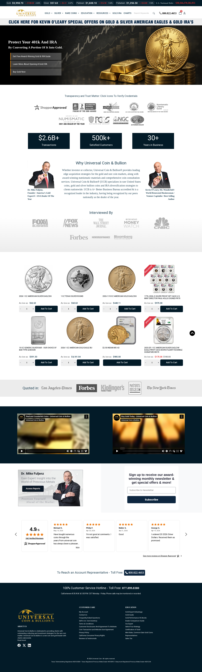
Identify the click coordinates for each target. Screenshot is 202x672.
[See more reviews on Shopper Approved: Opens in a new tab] (159, 556)
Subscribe (151, 499)
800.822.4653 (167, 13)
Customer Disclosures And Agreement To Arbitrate (98, 627)
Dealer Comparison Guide (134, 621)
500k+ (101, 138)
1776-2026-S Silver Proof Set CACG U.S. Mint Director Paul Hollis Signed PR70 (162, 297)
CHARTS (127, 13)
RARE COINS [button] (71, 13)
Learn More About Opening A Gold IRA (30, 64)
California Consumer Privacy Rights (92, 635)
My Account (83, 612)
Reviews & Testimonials (88, 638)
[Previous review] (16, 534)
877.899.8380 (130, 588)
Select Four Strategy (132, 627)
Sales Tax (128, 638)
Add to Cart (46, 309)
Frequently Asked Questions (89, 618)
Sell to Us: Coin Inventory (88, 621)
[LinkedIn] (29, 645)
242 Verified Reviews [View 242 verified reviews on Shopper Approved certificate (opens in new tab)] (35, 538)
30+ (153, 138)
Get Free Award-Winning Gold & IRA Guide (31, 56)
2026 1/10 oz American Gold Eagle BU (120, 296)
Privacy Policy (84, 632)
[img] (35, 534)
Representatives (131, 635)
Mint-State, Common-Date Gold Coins (139, 632)
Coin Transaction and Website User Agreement (96, 630)
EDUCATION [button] (86, 13)
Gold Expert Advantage (133, 612)
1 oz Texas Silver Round (72, 296)
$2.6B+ (48, 138)
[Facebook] (19, 645)
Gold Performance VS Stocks (136, 618)
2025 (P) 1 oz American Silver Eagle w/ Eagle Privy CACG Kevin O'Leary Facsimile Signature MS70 (163, 350)
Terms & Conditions (86, 624)
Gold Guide (129, 615)
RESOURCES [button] (102, 13)
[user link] (184, 13)
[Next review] (186, 534)
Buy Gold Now (19, 72)
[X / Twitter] (24, 645)
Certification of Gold (132, 630)
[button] (180, 13)
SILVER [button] (57, 13)
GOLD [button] (47, 13)
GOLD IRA (116, 13)
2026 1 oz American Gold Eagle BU (76, 348)
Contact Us (83, 615)
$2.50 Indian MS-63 (111, 348)
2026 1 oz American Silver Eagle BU (35, 296)
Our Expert (129, 624)
